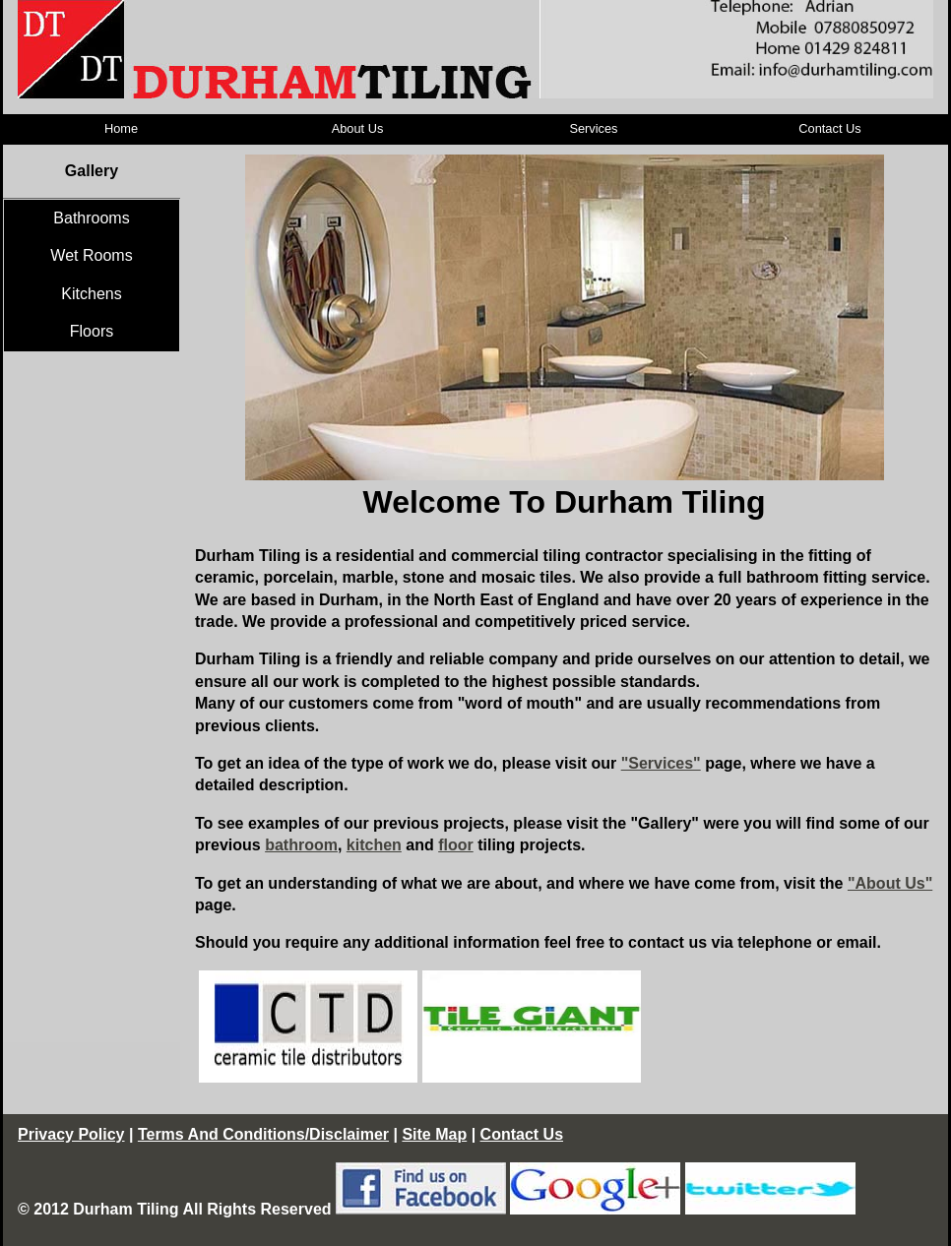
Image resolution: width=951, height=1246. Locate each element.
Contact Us (829, 128)
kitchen (374, 845)
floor (456, 845)
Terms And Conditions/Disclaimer (263, 1134)
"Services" (661, 763)
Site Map (434, 1134)
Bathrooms (91, 218)
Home (121, 128)
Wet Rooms (91, 255)
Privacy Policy (71, 1134)
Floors (91, 331)
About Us (358, 128)
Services (593, 128)
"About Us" (890, 883)
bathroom (301, 845)
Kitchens (91, 293)
